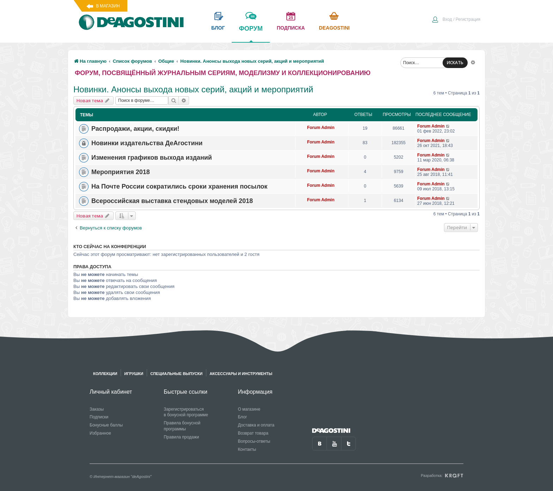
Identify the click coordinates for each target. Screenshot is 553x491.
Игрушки (133, 374)
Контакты (247, 449)
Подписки (99, 417)
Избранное (100, 433)
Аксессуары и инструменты (240, 374)
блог (218, 28)
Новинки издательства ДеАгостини (146, 143)
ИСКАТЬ (455, 63)
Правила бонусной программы (182, 426)
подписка (291, 28)
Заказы (97, 409)
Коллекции (105, 374)
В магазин (108, 6)
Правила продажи (181, 437)
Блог (242, 417)
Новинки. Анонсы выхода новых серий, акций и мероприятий (193, 89)
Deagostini (334, 28)
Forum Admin (321, 127)
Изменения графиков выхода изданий (151, 157)
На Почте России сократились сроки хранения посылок (179, 186)
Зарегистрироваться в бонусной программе (186, 412)
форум (250, 33)
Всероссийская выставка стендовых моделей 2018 (172, 200)
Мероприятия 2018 (120, 172)
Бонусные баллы (106, 425)
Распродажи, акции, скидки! (135, 128)
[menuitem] (456, 20)
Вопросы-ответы (254, 441)
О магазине (249, 409)
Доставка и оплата (256, 425)
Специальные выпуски (176, 374)
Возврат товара (253, 433)
